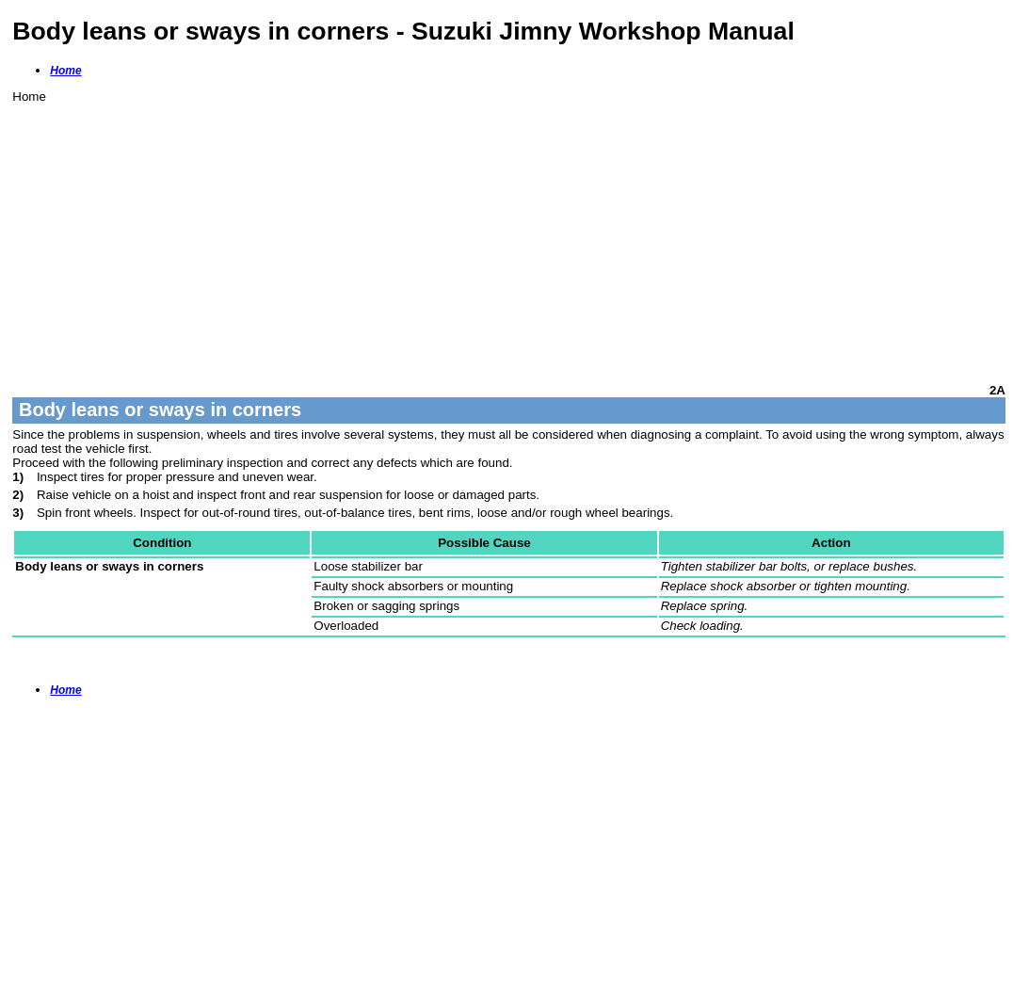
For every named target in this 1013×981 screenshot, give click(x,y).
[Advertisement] (508, 235)
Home (65, 70)
